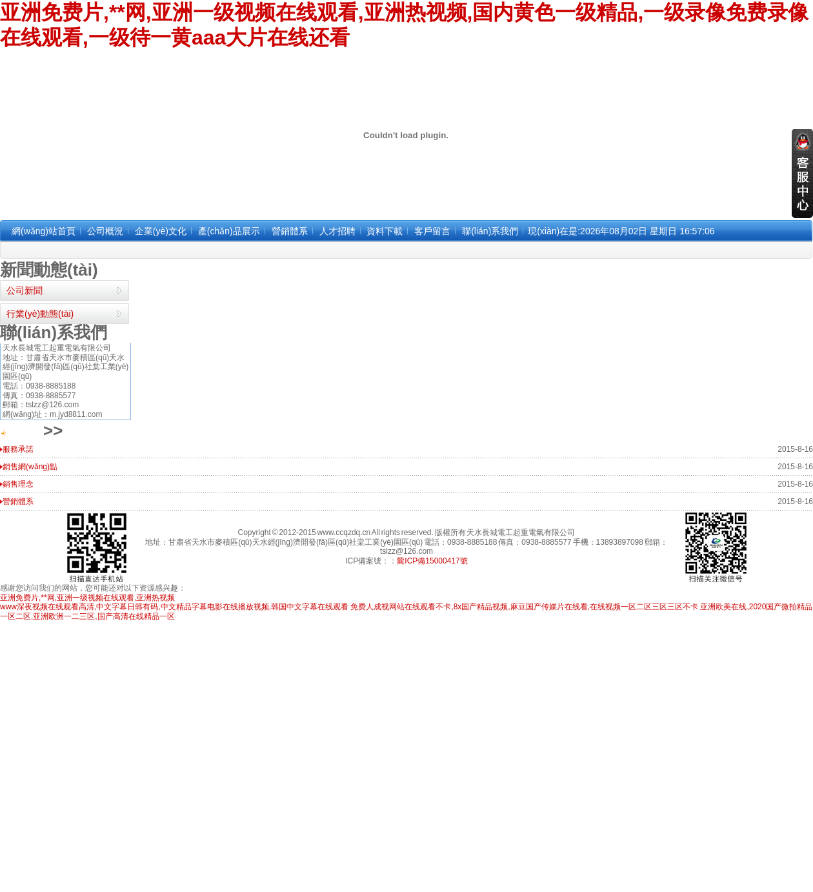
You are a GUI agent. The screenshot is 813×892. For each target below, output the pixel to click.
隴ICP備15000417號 (432, 560)
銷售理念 (18, 484)
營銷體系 (18, 501)
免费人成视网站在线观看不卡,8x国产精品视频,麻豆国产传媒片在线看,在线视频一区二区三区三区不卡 (524, 606)
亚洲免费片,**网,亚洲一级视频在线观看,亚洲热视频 (87, 597)
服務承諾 (18, 449)
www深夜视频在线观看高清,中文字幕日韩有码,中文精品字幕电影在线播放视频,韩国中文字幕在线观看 (174, 606)
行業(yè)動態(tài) (40, 314)
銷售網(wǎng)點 (30, 466)
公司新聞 (24, 290)
